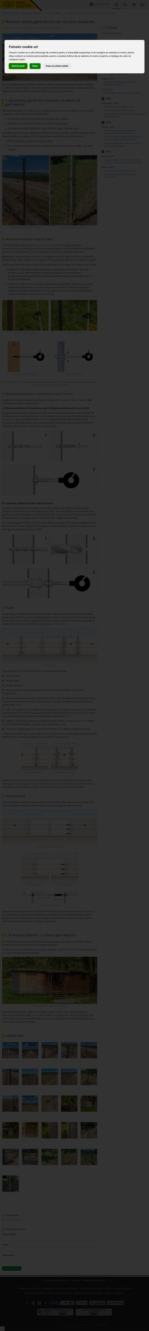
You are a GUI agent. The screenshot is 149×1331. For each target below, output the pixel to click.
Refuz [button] (35, 66)
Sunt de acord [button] (18, 66)
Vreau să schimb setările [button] (57, 66)
